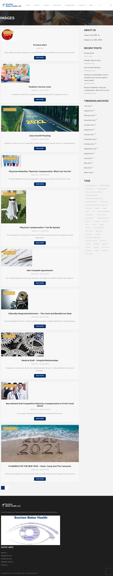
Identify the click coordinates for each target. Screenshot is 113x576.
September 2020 (90, 149)
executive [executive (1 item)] (105, 221)
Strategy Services (6, 555)
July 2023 (87, 106)
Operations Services (7, 562)
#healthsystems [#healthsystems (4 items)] (102, 189)
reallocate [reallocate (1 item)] (105, 244)
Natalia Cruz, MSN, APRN (93, 40)
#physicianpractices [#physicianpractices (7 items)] (91, 195)
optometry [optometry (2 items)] (99, 231)
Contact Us (4, 565)
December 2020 (90, 139)
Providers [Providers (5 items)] (96, 244)
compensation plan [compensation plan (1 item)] (103, 218)
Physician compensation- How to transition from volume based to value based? (96, 77)
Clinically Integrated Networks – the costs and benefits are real (39, 313)
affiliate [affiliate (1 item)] (97, 208)
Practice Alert (40, 45)
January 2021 (89, 134)
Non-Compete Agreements (40, 270)
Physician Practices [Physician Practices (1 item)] (91, 240)
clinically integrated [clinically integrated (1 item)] (103, 211)
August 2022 (88, 111)
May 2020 (87, 163)
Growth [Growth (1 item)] (94, 224)
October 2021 (89, 125)
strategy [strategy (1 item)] (96, 250)
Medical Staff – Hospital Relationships (40, 360)
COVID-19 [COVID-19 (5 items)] (88, 221)
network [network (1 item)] (87, 227)
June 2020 (88, 158)
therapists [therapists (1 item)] (105, 250)
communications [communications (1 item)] (101, 215)
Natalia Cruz (35, 231)
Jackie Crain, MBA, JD (92, 35)
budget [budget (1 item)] (104, 208)
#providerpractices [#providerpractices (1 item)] (91, 201)
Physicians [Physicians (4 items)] (103, 240)
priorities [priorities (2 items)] (88, 244)
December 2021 (89, 120)
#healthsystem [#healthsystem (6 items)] (90, 189)
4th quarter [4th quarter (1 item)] (88, 208)
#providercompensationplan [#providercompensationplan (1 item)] (94, 198)
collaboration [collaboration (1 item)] (89, 215)
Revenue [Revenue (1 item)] (96, 247)
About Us (4, 552)
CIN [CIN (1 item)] (93, 211)
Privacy (95, 573)
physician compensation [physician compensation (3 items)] (92, 237)
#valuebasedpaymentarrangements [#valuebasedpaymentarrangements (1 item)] (96, 205)
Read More (40, 57)
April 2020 (87, 168)
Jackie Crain (40, 48)
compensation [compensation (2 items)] (89, 218)
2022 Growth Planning (40, 136)
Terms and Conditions (105, 573)
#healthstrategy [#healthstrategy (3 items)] (105, 185)
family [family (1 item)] (87, 224)
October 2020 (89, 144)
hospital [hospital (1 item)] (101, 224)
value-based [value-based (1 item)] (89, 254)
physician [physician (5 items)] (98, 234)
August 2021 (88, 130)
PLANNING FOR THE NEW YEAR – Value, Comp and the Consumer (40, 466)
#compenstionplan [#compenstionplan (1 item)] (91, 185)
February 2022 (89, 115)
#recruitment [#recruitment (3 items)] (104, 201)
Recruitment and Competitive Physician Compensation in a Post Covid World (40, 404)
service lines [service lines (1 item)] (105, 247)
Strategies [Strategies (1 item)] (88, 250)
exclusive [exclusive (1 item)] (97, 221)
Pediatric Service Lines (40, 87)
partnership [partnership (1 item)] (88, 234)
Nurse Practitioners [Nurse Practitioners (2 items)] (99, 227)
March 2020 (88, 173)
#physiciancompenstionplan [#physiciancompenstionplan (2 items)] (94, 192)
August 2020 (88, 153)
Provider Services (6, 559)
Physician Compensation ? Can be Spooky (40, 227)
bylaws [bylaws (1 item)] (87, 211)
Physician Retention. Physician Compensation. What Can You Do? (40, 171)
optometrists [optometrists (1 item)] (89, 231)
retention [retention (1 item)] (88, 247)
